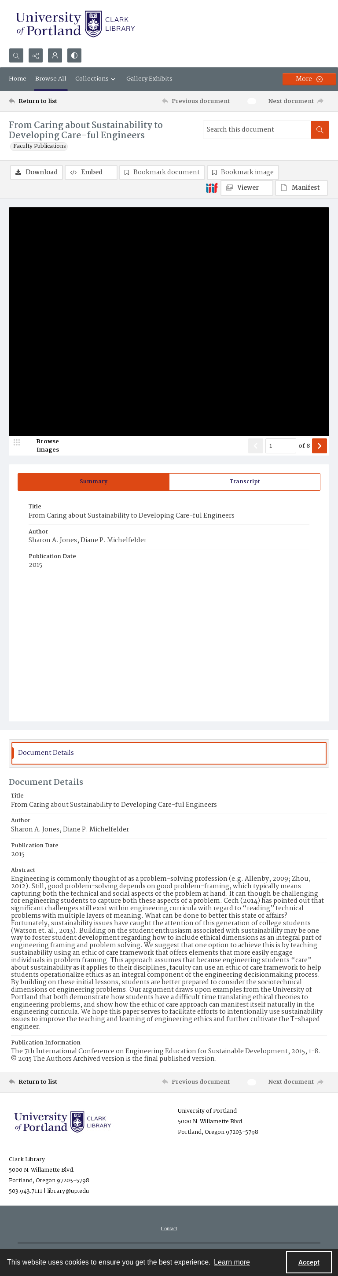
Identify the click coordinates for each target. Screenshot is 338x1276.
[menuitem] (169, 1228)
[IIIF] (212, 187)
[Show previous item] (255, 445)
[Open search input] (16, 55)
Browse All (50, 79)
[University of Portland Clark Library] (75, 24)
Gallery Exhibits (149, 79)
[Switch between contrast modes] (74, 55)
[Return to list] (50, 101)
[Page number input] (280, 445)
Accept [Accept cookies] (309, 1262)
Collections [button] (96, 79)
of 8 (304, 446)
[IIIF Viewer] (246, 188)
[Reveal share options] (36, 55)
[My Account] (55, 55)
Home (17, 79)
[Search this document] (257, 130)
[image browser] (42, 446)
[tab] (93, 482)
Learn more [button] (232, 1262)
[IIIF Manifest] (301, 188)
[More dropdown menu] (309, 79)
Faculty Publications (39, 146)
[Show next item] (319, 445)
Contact (169, 1228)
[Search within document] (320, 130)
